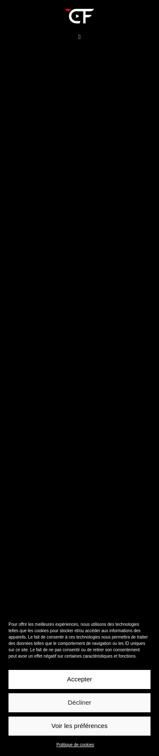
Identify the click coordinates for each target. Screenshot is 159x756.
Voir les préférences (79, 725)
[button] (79, 37)
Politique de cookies (75, 744)
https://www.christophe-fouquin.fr (58, 225)
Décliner (79, 702)
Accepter (79, 679)
